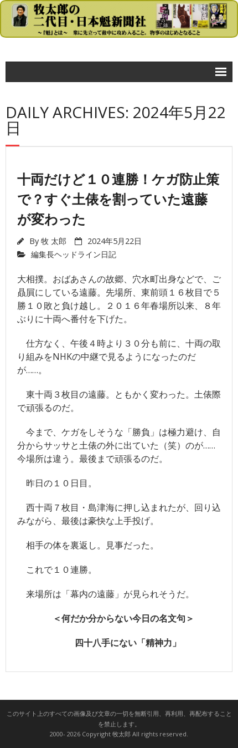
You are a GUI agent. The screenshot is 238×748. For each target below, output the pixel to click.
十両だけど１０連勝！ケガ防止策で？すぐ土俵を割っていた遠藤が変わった (118, 199)
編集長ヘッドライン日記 (73, 254)
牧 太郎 (53, 241)
